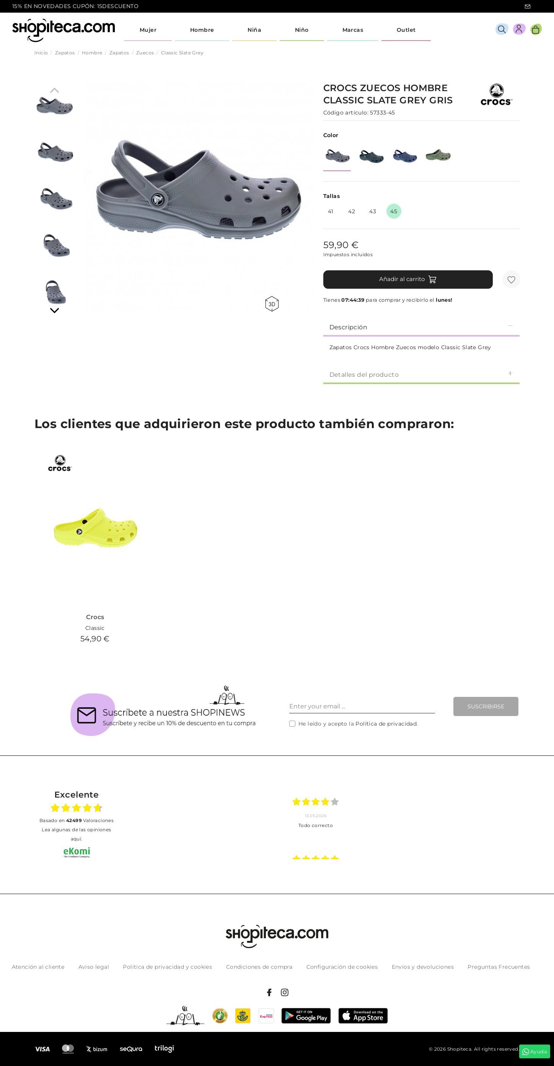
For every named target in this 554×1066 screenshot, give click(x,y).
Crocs (95, 617)
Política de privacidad (386, 723)
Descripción (421, 327)
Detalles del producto (421, 374)
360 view (272, 304)
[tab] (421, 327)
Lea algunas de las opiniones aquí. (76, 834)
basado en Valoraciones (76, 820)
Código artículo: (345, 112)
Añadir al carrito (408, 279)
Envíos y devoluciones (423, 966)
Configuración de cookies (342, 966)
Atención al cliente (38, 966)
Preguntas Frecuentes (499, 966)
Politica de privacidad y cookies (167, 966)
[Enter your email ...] (362, 706)
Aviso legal (93, 966)
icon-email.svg (528, 6)
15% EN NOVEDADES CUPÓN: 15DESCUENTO (75, 6)
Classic (95, 628)
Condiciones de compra (259, 966)
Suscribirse (486, 706)
